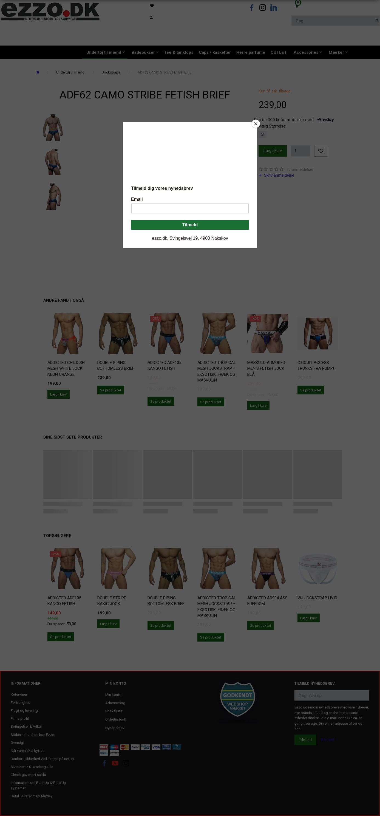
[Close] (256, 124)
